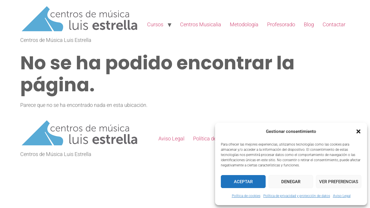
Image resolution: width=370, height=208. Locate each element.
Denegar (290, 181)
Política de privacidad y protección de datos (296, 196)
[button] (358, 131)
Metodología (244, 24)
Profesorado (281, 24)
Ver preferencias (338, 181)
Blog (309, 24)
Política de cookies (246, 196)
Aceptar (243, 181)
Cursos (155, 24)
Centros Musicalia (200, 24)
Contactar (334, 24)
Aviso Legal (342, 196)
